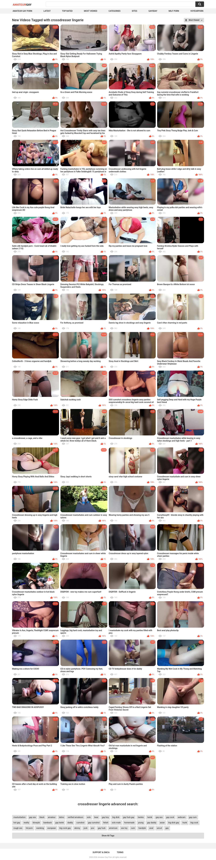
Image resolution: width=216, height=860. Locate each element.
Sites (134, 11)
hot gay (17, 822)
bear (96, 817)
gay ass (159, 817)
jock (85, 828)
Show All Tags (108, 835)
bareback (47, 822)
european (51, 828)
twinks (141, 817)
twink (149, 817)
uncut (159, 828)
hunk (185, 822)
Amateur (22, 4)
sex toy (124, 828)
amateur (51, 817)
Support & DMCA (101, 852)
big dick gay (173, 822)
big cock (194, 822)
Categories (114, 11)
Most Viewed (90, 11)
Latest (47, 11)
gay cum (193, 817)
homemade (129, 822)
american (113, 828)
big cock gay (65, 828)
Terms (120, 852)
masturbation (20, 817)
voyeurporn (196, 11)
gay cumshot (94, 822)
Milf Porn (174, 11)
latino (61, 817)
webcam (181, 817)
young (141, 822)
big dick (115, 817)
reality (26, 822)
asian (162, 822)
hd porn (29, 828)
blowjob (36, 822)
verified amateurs (75, 817)
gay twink (59, 822)
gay (167, 828)
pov (92, 828)
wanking (40, 828)
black (42, 817)
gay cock (170, 817)
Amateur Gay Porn (22, 11)
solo (89, 817)
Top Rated (67, 11)
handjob (142, 828)
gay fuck (101, 828)
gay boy (105, 817)
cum (133, 828)
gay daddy (151, 822)
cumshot (80, 822)
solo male (116, 822)
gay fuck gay (128, 817)
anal (151, 828)
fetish (105, 822)
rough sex (18, 828)
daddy (70, 822)
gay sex (32, 817)
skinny (77, 828)
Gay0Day (152, 11)
